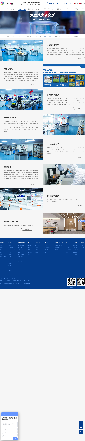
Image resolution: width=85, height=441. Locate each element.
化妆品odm (29, 249)
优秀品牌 (37, 252)
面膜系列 (10, 254)
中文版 (76, 3)
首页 (1, 9)
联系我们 (83, 9)
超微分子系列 (11, 258)
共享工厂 (69, 9)
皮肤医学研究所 (10, 36)
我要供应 (57, 249)
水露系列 (10, 263)
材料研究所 (19, 36)
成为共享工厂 (68, 249)
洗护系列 (10, 270)
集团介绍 (1, 245)
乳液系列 (10, 261)
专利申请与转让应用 (49, 9)
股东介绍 (1, 249)
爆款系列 (10, 245)
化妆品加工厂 (30, 252)
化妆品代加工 (38, 9)
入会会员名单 (75, 247)
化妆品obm (37, 249)
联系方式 (82, 245)
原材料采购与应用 (60, 9)
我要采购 (57, 247)
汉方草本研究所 (47, 36)
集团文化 (1, 247)
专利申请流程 (46, 247)
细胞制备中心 (57, 36)
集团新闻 (29, 245)
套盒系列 (10, 265)
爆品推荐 (13, 9)
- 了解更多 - (79, 58)
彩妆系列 (10, 268)
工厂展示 (67, 245)
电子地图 (82, 247)
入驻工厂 (67, 252)
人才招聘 (75, 254)
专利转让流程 (46, 249)
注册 (71, 3)
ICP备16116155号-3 (28, 283)
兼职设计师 (75, 252)
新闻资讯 (30, 9)
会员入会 (75, 245)
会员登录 (66, 3)
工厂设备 (67, 247)
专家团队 (1, 252)
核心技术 (45, 252)
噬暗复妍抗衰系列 (11, 249)
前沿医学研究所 (66, 36)
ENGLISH (83, 3)
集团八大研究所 (22, 9)
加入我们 (76, 9)
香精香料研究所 (38, 36)
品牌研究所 (75, 36)
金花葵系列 (10, 247)
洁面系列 (10, 256)
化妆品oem (29, 247)
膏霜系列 (10, 252)
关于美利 (7, 9)
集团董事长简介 (3, 256)
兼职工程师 (75, 249)
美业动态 (29, 254)
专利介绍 (45, 245)
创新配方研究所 (28, 36)
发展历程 (1, 254)
